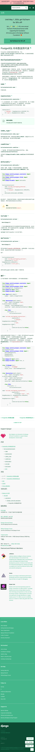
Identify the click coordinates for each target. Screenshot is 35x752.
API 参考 (6, 495)
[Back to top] (32, 749)
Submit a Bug (4, 654)
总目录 (3, 483)
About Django (4, 625)
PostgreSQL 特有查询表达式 (27, 417)
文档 (2, 13)
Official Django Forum (6, 528)
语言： (29, 742)
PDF (16, 543)
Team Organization (5, 630)
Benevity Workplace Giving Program (9, 717)
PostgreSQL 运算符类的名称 (13, 248)
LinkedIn (3, 696)
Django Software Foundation (7, 632)
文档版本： (29, 745)
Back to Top (17, 422)
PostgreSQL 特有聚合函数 (7, 417)
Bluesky (2, 694)
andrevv (4, 743)
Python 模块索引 (6, 486)
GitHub (2, 686)
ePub (18, 543)
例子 (6, 469)
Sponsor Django (4, 710)
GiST (20, 70)
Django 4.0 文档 (6, 493)
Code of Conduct (5, 635)
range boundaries (16, 341)
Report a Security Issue (6, 656)
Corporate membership (6, 713)
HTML (12, 543)
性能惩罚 (19, 208)
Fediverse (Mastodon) (6, 691)
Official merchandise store (7, 715)
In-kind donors (5, 733)
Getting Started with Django (7, 628)
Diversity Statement (5, 637)
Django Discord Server (6, 522)
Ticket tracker (4, 535)
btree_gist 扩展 (13, 72)
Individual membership (6, 659)
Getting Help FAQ (5, 670)
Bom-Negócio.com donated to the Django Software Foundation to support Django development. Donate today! (18, 436)
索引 (2, 516)
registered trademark (5, 749)
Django (2, 7)
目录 (3, 481)
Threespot (4, 739)
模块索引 (6, 516)
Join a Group (4, 649)
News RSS (3, 699)
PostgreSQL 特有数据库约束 (8, 446)
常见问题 (3, 510)
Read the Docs (5, 545)
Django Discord (4, 673)
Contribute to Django (5, 651)
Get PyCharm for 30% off (17, 41)
